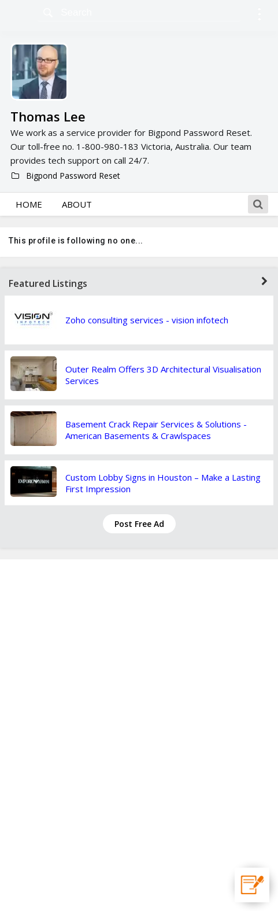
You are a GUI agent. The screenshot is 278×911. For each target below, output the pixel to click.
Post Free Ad (139, 523)
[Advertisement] (139, 735)
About (77, 204)
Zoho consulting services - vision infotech (146, 320)
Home (29, 204)
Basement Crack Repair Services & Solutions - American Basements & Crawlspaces (156, 429)
